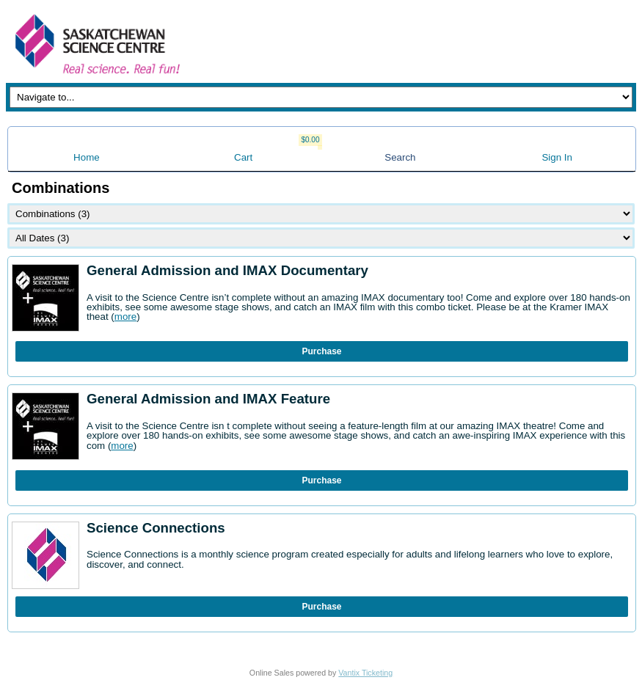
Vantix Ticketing (365, 672)
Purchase (321, 351)
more (125, 316)
